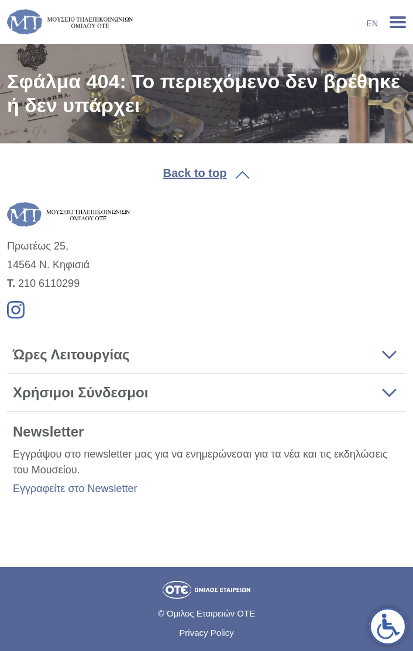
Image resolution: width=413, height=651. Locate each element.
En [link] (372, 23)
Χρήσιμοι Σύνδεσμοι (80, 392)
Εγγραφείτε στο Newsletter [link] (75, 488)
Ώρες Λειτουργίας (71, 354)
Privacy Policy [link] (206, 633)
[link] (388, 626)
